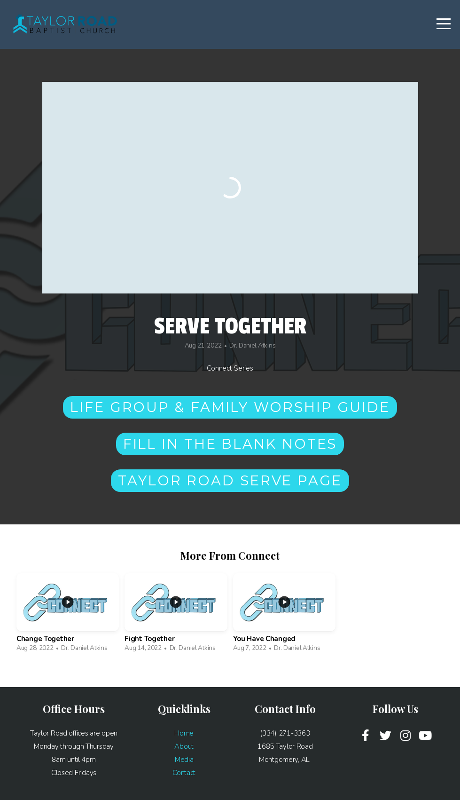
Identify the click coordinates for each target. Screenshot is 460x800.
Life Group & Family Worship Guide (230, 407)
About (184, 746)
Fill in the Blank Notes (230, 444)
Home (184, 733)
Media (184, 759)
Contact (183, 772)
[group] (67, 615)
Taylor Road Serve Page (230, 480)
